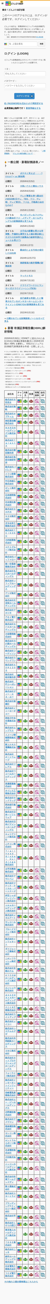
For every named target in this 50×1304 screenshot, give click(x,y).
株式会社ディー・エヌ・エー (10, 694)
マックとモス (26, 276)
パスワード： (10, 81)
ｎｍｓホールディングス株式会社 (10, 908)
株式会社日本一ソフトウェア (10, 814)
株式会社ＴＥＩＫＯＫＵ (10, 533)
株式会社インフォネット (10, 942)
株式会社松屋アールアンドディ (10, 1179)
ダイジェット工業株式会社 (10, 951)
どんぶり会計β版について (23, 154)
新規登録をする (33, 108)
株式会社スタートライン (10, 1196)
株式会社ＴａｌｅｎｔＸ (10, 443)
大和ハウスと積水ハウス (31, 186)
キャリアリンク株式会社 (10, 837)
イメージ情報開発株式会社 (10, 737)
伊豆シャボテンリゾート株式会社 (10, 898)
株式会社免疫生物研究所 (10, 460)
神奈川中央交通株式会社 (10, 721)
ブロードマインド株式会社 (10, 932)
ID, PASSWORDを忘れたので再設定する (23, 103)
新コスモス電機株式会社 (10, 747)
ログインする (22, 96)
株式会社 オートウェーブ (10, 757)
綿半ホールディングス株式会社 (10, 1259)
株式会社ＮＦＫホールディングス (10, 627)
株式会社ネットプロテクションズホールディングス (10, 1063)
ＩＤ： (7, 69)
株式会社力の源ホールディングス (10, 644)
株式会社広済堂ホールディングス (10, 603)
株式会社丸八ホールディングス (10, 574)
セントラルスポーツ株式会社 (10, 1143)
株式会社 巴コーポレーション (10, 684)
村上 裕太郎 (39, 37)
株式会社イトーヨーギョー (10, 711)
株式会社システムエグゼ (10, 1031)
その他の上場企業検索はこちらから (21, 1282)
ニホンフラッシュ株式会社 (10, 961)
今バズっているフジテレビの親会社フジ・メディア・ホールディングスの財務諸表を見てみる (24, 218)
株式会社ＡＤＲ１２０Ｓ (10, 667)
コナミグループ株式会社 (10, 550)
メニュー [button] (2, 3)
